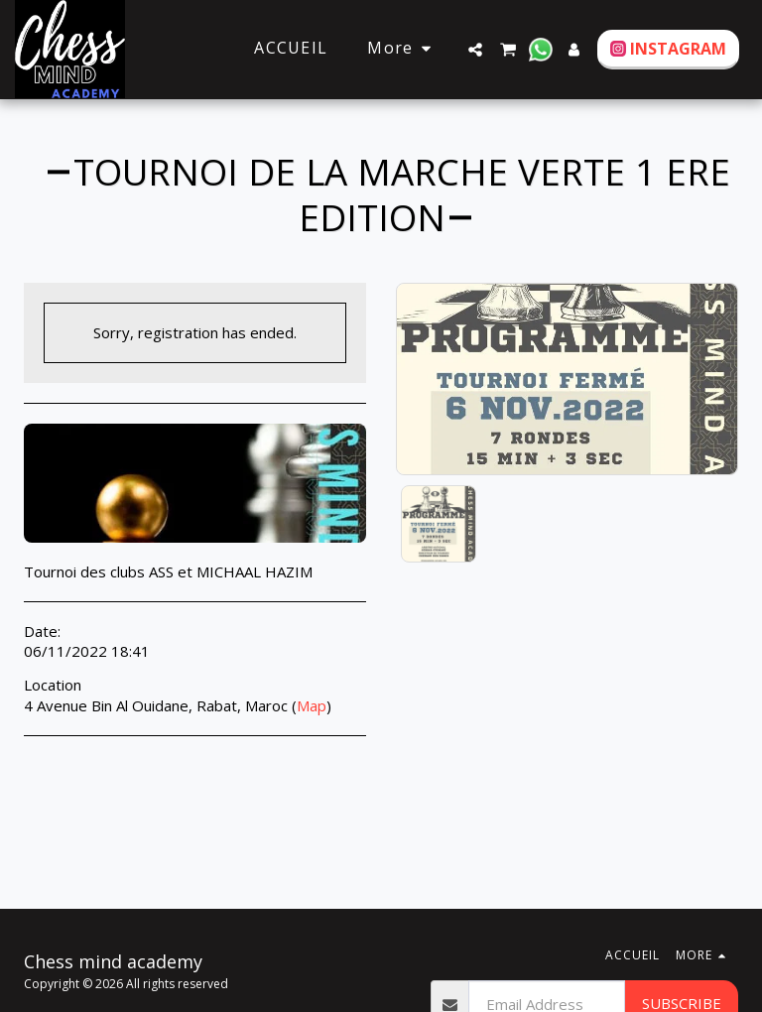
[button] (475, 50)
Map (311, 705)
